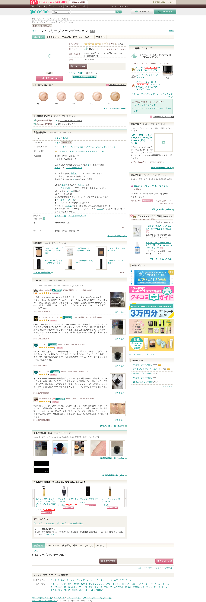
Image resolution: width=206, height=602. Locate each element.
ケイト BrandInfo (67, 142)
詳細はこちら (49, 534)
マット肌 (83, 587)
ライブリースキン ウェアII (148, 69)
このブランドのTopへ (45, 523)
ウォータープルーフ (103, 587)
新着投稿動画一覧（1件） (113, 475)
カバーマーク (141, 75)
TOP (33, 6)
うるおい (80, 185)
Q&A (66, 6)
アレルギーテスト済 (65, 200)
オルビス (105, 505)
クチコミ (52, 37)
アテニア (39, 510)
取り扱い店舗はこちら (67, 124)
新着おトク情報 (78, 2)
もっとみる (167, 386)
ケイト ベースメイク (60, 580)
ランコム (61, 505)
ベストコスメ (123, 6)
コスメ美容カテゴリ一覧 (42, 598)
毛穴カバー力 (60, 587)
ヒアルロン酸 (64, 188)
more (122, 227)
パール (70, 191)
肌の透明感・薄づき (122, 587)
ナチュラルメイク (157, 584)
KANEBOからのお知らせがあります (150, 68)
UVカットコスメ (113, 584)
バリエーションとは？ (117, 85)
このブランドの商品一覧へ (71, 523)
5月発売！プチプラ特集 (142, 373)
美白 (70, 584)
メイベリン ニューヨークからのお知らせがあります (143, 84)
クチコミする (78, 66)
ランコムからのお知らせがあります (71, 505)
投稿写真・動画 (72, 37)
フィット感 (151, 587)
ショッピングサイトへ (46, 512)
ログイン (171, 2)
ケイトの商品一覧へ (42, 272)
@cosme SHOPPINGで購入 (70, 120)
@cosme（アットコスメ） (82, 601)
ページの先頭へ (155, 568)
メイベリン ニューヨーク (146, 82)
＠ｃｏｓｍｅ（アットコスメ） (142, 354)
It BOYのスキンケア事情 (143, 382)
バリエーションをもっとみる (112, 108)
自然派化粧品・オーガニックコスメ (87, 590)
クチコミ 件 (76, 73)
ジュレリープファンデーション (64, 31)
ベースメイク (60, 147)
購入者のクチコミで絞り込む (84, 77)
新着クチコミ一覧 (112, 426)
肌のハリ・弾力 (129, 584)
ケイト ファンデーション (81, 580)
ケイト (35, 31)
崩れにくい (72, 587)
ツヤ (87, 165)
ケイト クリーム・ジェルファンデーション (113, 580)
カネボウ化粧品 (61, 138)
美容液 (57, 167)
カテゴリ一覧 (111, 6)
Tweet (171, 30)
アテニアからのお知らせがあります (49, 510)
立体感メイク (139, 587)
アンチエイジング (96, 584)
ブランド (51, 6)
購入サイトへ (49, 78)
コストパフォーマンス (60, 590)
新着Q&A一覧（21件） (162, 209)
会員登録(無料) (159, 2)
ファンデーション (76, 147)
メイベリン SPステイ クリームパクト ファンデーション (148, 86)
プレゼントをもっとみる (161, 259)
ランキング (41, 6)
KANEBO (140, 68)
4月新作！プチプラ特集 (142, 378)
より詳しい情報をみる (117, 236)
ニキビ (69, 206)
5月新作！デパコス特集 (142, 365)
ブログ (59, 6)
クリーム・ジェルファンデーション (110, 49)
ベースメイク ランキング (145, 105)
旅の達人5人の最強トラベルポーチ (147, 369)
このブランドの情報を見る (42, 25)
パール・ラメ (163, 587)
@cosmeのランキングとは (163, 117)
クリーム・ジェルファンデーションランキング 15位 (81, 151)
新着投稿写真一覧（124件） (112, 458)
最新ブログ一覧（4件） (161, 167)
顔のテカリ (142, 584)
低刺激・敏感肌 (80, 584)
